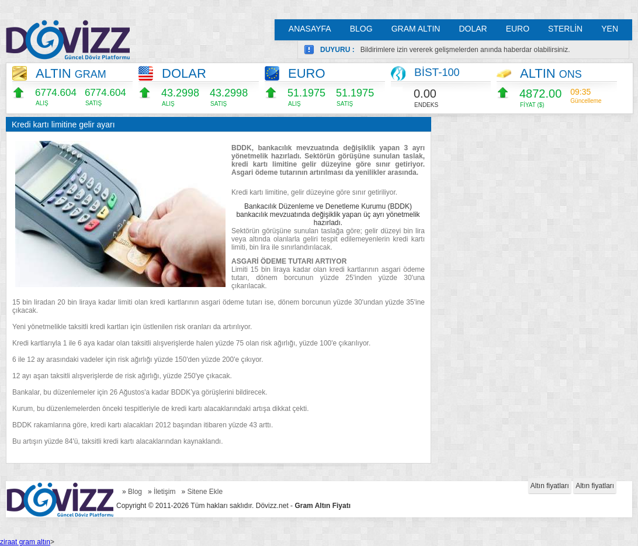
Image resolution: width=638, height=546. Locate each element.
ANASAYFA (310, 28)
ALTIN (71, 73)
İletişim (164, 492)
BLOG (361, 28)
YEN (609, 28)
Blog (135, 492)
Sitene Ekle (205, 492)
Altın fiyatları (549, 486)
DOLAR (473, 28)
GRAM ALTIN (416, 28)
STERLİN (565, 28)
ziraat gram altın (25, 542)
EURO (517, 28)
